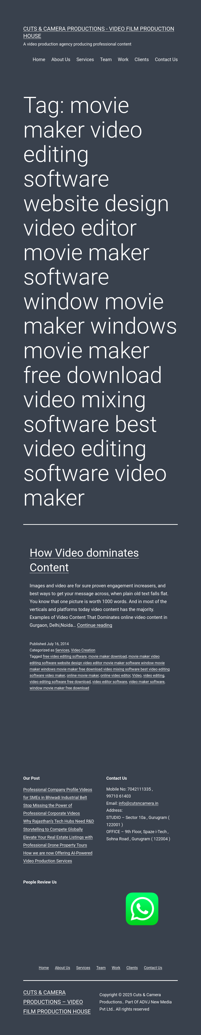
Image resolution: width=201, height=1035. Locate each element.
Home (39, 59)
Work (123, 59)
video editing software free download (60, 682)
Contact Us (166, 59)
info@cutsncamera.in (90, 796)
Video (137, 675)
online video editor (115, 675)
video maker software (146, 682)
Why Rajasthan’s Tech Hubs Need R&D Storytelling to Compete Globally (34, 924)
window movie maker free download (59, 688)
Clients (142, 59)
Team (106, 59)
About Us (60, 59)
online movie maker (83, 675)
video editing (153, 675)
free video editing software (65, 656)
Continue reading (94, 625)
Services (85, 59)
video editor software (109, 682)
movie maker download (107, 656)
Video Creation (83, 650)
